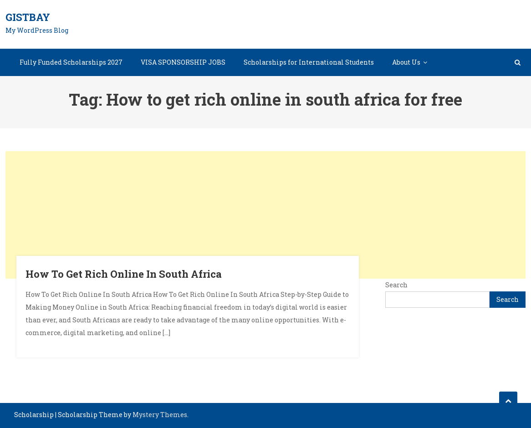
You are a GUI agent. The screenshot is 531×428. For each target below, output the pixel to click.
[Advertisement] (265, 215)
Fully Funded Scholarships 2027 (71, 62)
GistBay (27, 17)
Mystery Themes (160, 414)
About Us (406, 62)
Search (396, 284)
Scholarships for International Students (309, 62)
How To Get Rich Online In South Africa (124, 273)
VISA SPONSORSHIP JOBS (183, 62)
